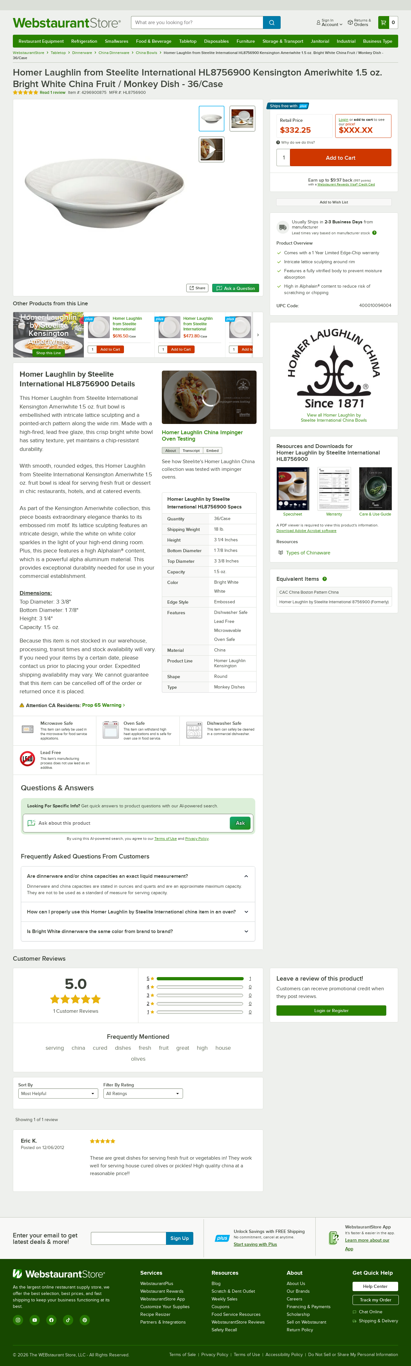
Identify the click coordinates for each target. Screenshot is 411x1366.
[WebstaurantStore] (65, 1274)
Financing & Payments (309, 1306)
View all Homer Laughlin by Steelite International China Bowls (334, 418)
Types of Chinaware (328, 552)
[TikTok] (68, 1320)
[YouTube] (35, 1320)
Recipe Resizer (155, 1314)
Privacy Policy (197, 838)
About (170, 450)
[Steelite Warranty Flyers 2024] (334, 491)
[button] (211, 118)
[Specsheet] (292, 491)
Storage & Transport (283, 41)
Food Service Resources (236, 1314)
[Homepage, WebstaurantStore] (67, 23)
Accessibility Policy (284, 1355)
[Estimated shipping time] (374, 233)
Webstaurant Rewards (162, 1291)
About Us (296, 1283)
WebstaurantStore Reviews (238, 1322)
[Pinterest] (85, 1320)
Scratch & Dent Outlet (233, 1291)
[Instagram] (18, 1320)
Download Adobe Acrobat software (306, 530)
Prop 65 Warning (101, 705)
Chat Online (367, 1311)
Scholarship (298, 1314)
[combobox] (197, 22)
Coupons (221, 1306)
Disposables (216, 41)
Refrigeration (84, 41)
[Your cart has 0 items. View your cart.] (388, 22)
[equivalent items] (324, 579)
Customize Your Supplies (165, 1306)
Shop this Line (48, 353)
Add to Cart (110, 349)
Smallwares (116, 41)
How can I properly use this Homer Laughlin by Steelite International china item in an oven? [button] (131, 912)
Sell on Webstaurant (306, 1322)
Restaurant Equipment (41, 41)
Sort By (25, 1085)
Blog (216, 1283)
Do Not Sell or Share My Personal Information (353, 1355)
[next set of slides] (258, 334)
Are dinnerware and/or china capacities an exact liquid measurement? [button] (107, 876)
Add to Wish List (334, 202)
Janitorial (320, 41)
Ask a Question (235, 288)
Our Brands (298, 1291)
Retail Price (291, 120)
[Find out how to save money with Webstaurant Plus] (90, 319)
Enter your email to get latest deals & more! (45, 1238)
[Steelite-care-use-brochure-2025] (375, 491)
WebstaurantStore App (162, 1299)
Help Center (375, 1286)
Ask (240, 823)
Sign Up (180, 1238)
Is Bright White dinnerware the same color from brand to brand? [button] (100, 931)
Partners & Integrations (163, 1322)
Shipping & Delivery (375, 1320)
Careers (294, 1299)
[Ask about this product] (138, 823)
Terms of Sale (182, 1355)
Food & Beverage (153, 41)
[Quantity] (283, 157)
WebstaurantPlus (156, 1283)
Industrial (346, 41)
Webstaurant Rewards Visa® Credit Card (346, 184)
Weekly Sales (225, 1299)
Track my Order (375, 1299)
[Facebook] (51, 1320)
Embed (212, 450)
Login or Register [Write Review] (331, 1010)
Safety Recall (224, 1329)
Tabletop (188, 41)
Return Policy (300, 1329)
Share (197, 288)
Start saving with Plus (255, 1244)
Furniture (246, 41)
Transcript (191, 450)
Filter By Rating (118, 1085)
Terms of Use (165, 838)
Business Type (377, 41)
